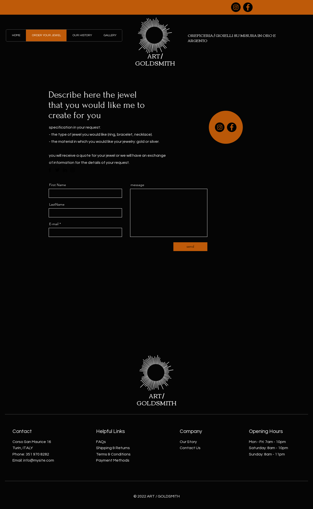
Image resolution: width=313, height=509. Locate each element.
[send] (190, 246)
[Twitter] (57, 170)
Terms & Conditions (113, 454)
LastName (57, 204)
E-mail (53, 224)
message (137, 185)
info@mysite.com (38, 460)
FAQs (101, 442)
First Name (57, 185)
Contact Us (190, 448)
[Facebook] (248, 7)
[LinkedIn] (65, 170)
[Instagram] (236, 7)
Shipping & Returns (113, 448)
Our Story (188, 442)
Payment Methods (112, 460)
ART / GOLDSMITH (155, 59)
